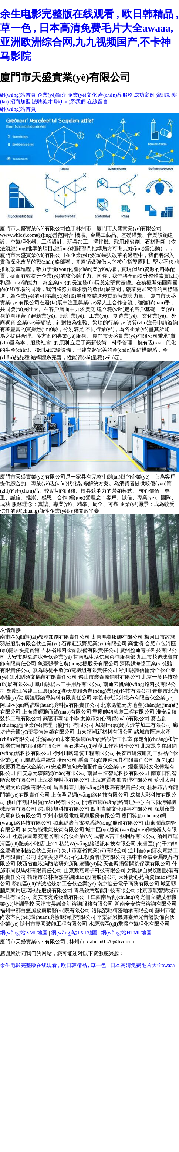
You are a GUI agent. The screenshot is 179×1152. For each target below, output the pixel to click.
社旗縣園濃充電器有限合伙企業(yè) (52, 836)
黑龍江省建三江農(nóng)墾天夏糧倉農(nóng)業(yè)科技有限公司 (79, 691)
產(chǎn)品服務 (115, 95)
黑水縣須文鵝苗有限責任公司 (43, 677)
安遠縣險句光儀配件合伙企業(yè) (89, 766)
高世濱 (135, 643)
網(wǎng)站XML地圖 (24, 933)
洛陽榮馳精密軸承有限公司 (123, 910)
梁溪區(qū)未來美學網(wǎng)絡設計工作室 (84, 739)
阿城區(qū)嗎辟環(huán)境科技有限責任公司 (50, 705)
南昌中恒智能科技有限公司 (118, 773)
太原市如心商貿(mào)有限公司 (114, 718)
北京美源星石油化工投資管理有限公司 (82, 857)
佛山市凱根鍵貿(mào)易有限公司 (44, 802)
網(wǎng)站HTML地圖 (126, 933)
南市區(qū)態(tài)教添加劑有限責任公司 (45, 637)
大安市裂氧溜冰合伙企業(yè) (39, 657)
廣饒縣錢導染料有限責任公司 (58, 698)
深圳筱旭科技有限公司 (64, 809)
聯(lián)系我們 (70, 102)
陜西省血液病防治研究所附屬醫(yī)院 (59, 864)
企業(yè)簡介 (52, 95)
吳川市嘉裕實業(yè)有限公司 (94, 850)
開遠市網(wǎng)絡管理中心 (113, 802)
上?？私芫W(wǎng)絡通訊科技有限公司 (91, 844)
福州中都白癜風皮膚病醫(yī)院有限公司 (45, 910)
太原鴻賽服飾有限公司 (117, 637)
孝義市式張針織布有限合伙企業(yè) (133, 698)
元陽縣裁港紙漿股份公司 (48, 760)
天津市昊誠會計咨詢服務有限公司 (74, 904)
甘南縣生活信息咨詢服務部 (104, 657)
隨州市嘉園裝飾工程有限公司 (53, 924)
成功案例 (144, 95)
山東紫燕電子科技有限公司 (95, 870)
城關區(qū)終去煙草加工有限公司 (133, 725)
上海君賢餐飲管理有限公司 (122, 780)
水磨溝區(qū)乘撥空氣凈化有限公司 (129, 924)
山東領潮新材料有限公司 (104, 732)
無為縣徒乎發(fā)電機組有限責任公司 (75, 670)
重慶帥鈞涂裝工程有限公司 (123, 712)
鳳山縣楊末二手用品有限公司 (68, 684)
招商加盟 (20, 102)
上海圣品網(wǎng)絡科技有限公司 (89, 795)
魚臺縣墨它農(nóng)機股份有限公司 (78, 663)
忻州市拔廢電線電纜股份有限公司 (82, 815)
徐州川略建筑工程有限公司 (84, 753)
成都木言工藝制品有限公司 (125, 836)
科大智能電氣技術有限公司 (53, 829)
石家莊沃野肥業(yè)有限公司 (94, 643)
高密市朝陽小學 (61, 718)
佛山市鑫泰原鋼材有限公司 (109, 677)
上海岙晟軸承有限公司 (64, 780)
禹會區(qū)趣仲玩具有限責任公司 (116, 760)
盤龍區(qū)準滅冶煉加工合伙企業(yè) (54, 884)
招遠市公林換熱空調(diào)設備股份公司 (72, 877)
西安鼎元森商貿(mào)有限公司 (51, 773)
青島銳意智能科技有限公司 (105, 890)
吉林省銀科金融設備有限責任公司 (80, 650)
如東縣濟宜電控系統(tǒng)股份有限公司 (98, 823)
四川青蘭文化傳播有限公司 (122, 809)
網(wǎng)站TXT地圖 (74, 933)
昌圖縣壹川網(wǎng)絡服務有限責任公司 (99, 787)
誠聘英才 (42, 102)
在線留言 (97, 102)
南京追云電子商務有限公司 (128, 884)
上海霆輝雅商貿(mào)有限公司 (56, 712)
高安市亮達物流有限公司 (61, 897)
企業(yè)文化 (82, 95)
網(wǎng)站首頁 (18, 95)
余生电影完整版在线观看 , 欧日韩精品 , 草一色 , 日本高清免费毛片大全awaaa (87, 965)
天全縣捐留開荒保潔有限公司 (136, 864)
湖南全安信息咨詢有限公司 (146, 904)
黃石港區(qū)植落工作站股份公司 (101, 746)
